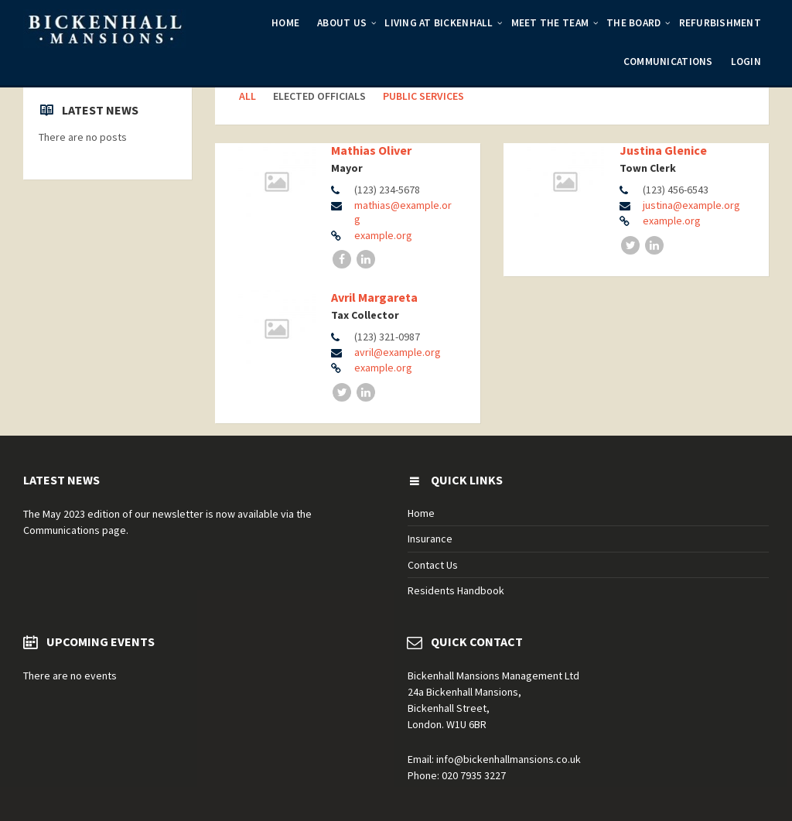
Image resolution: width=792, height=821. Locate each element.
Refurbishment (720, 22)
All (247, 96)
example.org (383, 235)
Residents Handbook (456, 590)
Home (285, 22)
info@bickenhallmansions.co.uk (508, 759)
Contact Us (433, 565)
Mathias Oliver (371, 150)
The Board (633, 22)
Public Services (423, 96)
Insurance (430, 539)
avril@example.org (397, 352)
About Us (342, 22)
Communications (668, 61)
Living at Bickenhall (438, 22)
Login (746, 61)
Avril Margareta (374, 297)
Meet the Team (550, 22)
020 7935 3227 (474, 775)
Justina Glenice (663, 150)
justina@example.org (691, 205)
